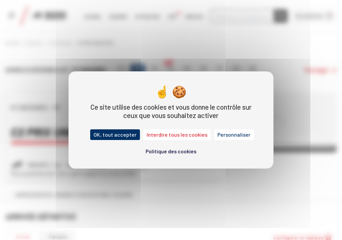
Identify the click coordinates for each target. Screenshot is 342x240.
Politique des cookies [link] (171, 151)
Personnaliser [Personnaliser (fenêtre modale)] (233, 134)
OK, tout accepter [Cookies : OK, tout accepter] (115, 134)
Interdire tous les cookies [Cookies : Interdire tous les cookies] (177, 134)
